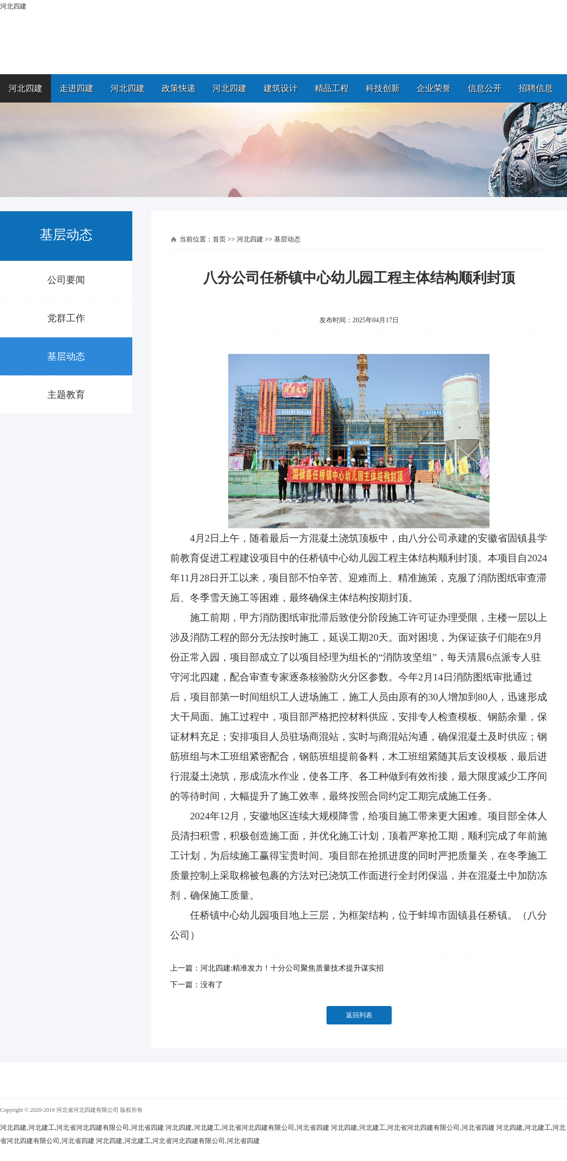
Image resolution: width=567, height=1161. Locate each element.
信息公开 (485, 88)
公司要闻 (66, 280)
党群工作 (66, 318)
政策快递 (179, 88)
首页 (219, 239)
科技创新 (383, 88)
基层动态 (66, 356)
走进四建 (77, 88)
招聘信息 (536, 88)
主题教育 (66, 394)
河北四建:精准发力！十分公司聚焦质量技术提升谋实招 (292, 968)
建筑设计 (281, 88)
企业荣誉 (434, 88)
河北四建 (26, 88)
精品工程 (332, 88)
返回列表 (359, 1015)
